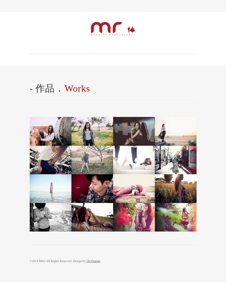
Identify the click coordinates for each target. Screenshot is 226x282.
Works (77, 88)
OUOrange (93, 261)
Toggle (113, 6)
